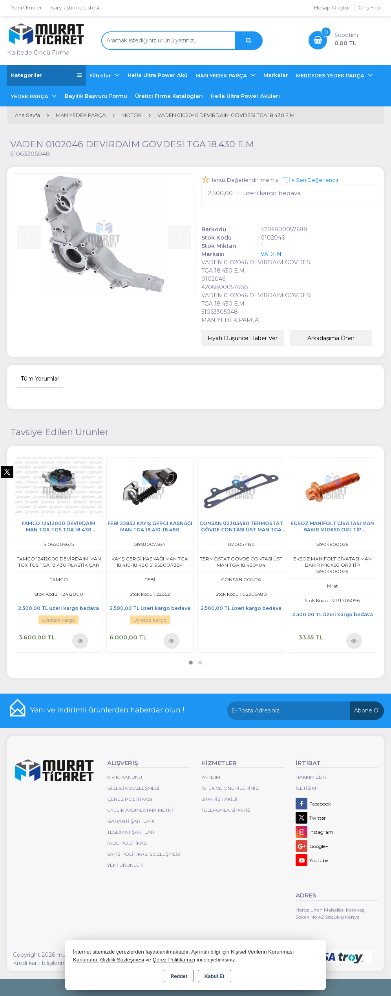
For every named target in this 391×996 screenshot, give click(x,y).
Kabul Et (215, 976)
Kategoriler (46, 75)
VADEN (271, 254)
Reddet (178, 976)
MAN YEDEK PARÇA (222, 75)
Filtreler (101, 75)
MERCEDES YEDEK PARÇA (331, 75)
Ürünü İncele (80, 640)
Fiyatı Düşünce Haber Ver (243, 338)
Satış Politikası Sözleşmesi (143, 854)
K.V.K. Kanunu (124, 777)
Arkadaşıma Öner (330, 338)
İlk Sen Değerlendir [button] (310, 180)
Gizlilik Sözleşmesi (133, 788)
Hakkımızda (311, 777)
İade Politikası (127, 843)
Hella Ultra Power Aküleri (245, 96)
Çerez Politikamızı (174, 960)
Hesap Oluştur (332, 7)
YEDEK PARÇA (30, 96)
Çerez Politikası (129, 799)
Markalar (275, 75)
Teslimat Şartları (131, 832)
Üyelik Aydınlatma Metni (140, 810)
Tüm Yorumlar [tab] (40, 378)
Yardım (210, 777)
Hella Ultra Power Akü (158, 75)
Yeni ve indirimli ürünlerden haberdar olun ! (107, 710)
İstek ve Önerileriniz (230, 788)
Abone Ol (367, 710)
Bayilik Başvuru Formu (96, 96)
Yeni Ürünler (125, 865)
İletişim (306, 788)
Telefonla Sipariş (225, 810)
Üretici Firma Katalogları (169, 96)
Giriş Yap (369, 7)
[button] (191, 662)
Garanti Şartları (130, 821)
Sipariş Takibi (219, 799)
